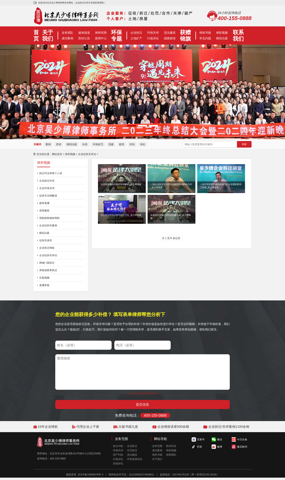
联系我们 (238, 35)
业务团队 (67, 32)
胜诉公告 (84, 38)
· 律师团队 (170, 454)
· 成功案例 (156, 450)
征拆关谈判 (45, 240)
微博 (219, 446)
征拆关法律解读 (48, 195)
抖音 (199, 446)
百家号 (201, 439)
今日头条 (242, 439)
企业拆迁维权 (47, 247)
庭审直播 (44, 203)
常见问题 (205, 38)
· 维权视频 (170, 450)
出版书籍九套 (128, 427)
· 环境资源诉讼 (134, 459)
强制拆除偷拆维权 (49, 218)
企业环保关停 (47, 188)
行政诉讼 (153, 38)
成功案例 (67, 38)
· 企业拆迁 (131, 446)
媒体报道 (84, 32)
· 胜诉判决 (170, 446)
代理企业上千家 (87, 427)
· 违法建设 (131, 454)
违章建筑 (44, 210)
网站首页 (57, 154)
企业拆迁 (136, 32)
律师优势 (101, 32)
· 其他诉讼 (117, 463)
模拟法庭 (222, 38)
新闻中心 (101, 38)
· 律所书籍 (156, 454)
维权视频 (222, 32)
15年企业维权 (48, 427)
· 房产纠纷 (117, 454)
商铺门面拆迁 (47, 262)
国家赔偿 (170, 38)
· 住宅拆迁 (131, 450)
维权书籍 (205, 32)
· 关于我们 (156, 459)
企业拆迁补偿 (47, 180)
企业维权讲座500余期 (173, 427)
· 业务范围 (156, 446)
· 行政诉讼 (117, 459)
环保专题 (116, 35)
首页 (36, 35)
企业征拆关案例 (48, 225)
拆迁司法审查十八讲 (50, 173)
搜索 (244, 144)
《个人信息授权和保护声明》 (142, 393)
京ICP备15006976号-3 (90, 474)
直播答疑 (44, 285)
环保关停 (153, 32)
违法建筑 (170, 32)
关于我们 (47, 35)
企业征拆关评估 (87, 154)
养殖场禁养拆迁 (48, 270)
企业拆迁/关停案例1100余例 (228, 427)
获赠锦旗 (185, 35)
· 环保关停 (117, 450)
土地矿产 (136, 38)
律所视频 (70, 154)
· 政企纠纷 (117, 446)
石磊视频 (44, 277)
